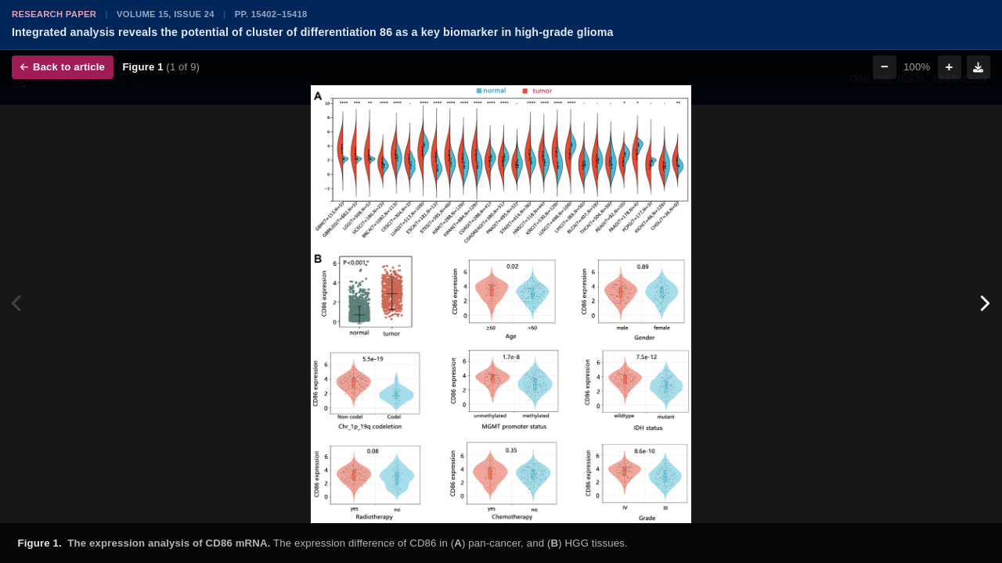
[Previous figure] (17, 304)
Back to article (62, 67)
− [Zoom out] (884, 66)
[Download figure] (978, 67)
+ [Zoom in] (949, 66)
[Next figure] (984, 304)
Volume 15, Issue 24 (165, 14)
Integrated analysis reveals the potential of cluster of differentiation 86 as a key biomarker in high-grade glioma (313, 32)
